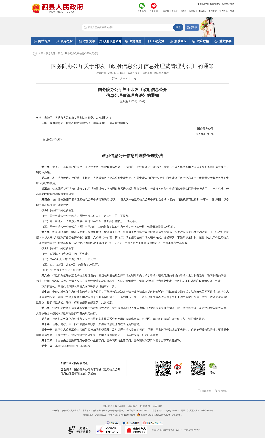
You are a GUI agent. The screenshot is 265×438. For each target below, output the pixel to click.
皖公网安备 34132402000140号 (153, 415)
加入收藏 (223, 11)
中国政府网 (203, 4)
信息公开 (50, 53)
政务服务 (133, 41)
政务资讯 (87, 41)
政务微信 (142, 11)
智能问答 (192, 27)
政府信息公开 (110, 41)
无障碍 (183, 11)
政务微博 (154, 11)
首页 (40, 53)
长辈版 (192, 11)
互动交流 (156, 41)
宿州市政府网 (228, 4)
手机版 (175, 11)
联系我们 (145, 406)
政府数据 (200, 41)
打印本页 (206, 391)
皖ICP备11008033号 (125, 415)
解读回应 (178, 41)
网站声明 (120, 406)
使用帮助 (107, 406)
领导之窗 (64, 41)
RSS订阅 (202, 11)
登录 (232, 11)
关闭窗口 (223, 391)
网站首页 (42, 41)
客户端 (166, 11)
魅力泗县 (223, 41)
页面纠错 (157, 406)
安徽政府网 (215, 4)
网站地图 (132, 406)
